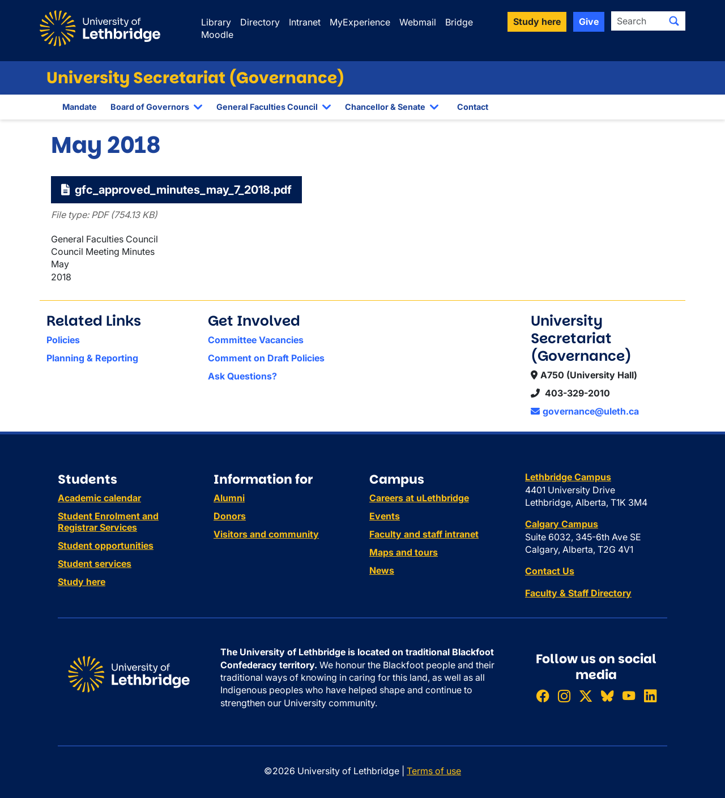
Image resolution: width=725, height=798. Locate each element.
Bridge (459, 22)
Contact (472, 107)
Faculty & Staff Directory (578, 593)
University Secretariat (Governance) (195, 78)
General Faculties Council (267, 107)
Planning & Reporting (92, 358)
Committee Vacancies (256, 339)
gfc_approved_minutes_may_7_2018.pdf (176, 190)
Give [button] (589, 21)
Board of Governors (149, 107)
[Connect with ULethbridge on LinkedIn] (650, 695)
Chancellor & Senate (385, 107)
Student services (94, 563)
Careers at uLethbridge (419, 497)
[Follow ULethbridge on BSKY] (607, 695)
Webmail (417, 22)
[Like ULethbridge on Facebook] (543, 695)
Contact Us (549, 571)
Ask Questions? (242, 376)
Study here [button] (537, 21)
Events (384, 516)
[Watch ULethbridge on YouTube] (629, 695)
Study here (81, 581)
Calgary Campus (561, 524)
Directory (260, 22)
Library (216, 22)
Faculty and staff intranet (424, 534)
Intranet (305, 22)
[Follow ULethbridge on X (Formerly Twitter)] (586, 695)
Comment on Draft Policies (266, 358)
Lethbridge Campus (568, 477)
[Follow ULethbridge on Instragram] (564, 695)
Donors (230, 516)
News (381, 570)
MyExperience (360, 22)
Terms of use (434, 770)
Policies (63, 339)
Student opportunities (105, 545)
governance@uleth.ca (585, 411)
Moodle (217, 34)
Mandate (79, 107)
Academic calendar (99, 497)
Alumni (229, 497)
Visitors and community (266, 534)
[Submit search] (674, 21)
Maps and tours (403, 552)
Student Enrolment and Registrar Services (108, 521)
